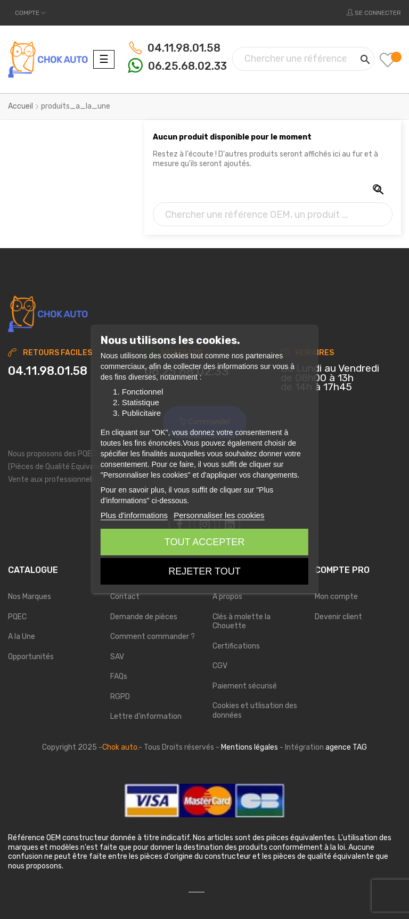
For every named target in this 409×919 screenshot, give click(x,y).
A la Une (21, 636)
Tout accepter (204, 542)
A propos (227, 596)
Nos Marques (29, 596)
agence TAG (346, 747)
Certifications (236, 646)
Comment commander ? (152, 636)
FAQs (118, 676)
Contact (125, 596)
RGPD (120, 696)
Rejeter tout (204, 571)
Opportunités (31, 656)
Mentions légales (249, 747)
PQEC (17, 616)
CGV (219, 665)
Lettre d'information (146, 716)
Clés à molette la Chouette (241, 621)
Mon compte (336, 596)
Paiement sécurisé (244, 686)
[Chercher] (303, 59)
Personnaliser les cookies (219, 515)
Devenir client (338, 616)
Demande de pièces (143, 616)
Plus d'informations (134, 515)
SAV (117, 656)
